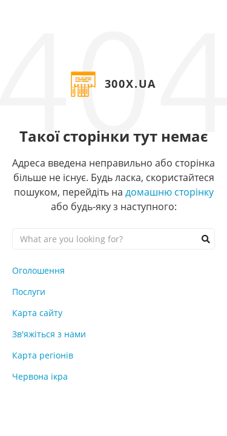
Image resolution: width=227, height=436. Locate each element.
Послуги (28, 291)
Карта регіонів (42, 355)
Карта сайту (37, 313)
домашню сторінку (169, 192)
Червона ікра (40, 376)
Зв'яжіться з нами (49, 334)
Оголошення (38, 270)
